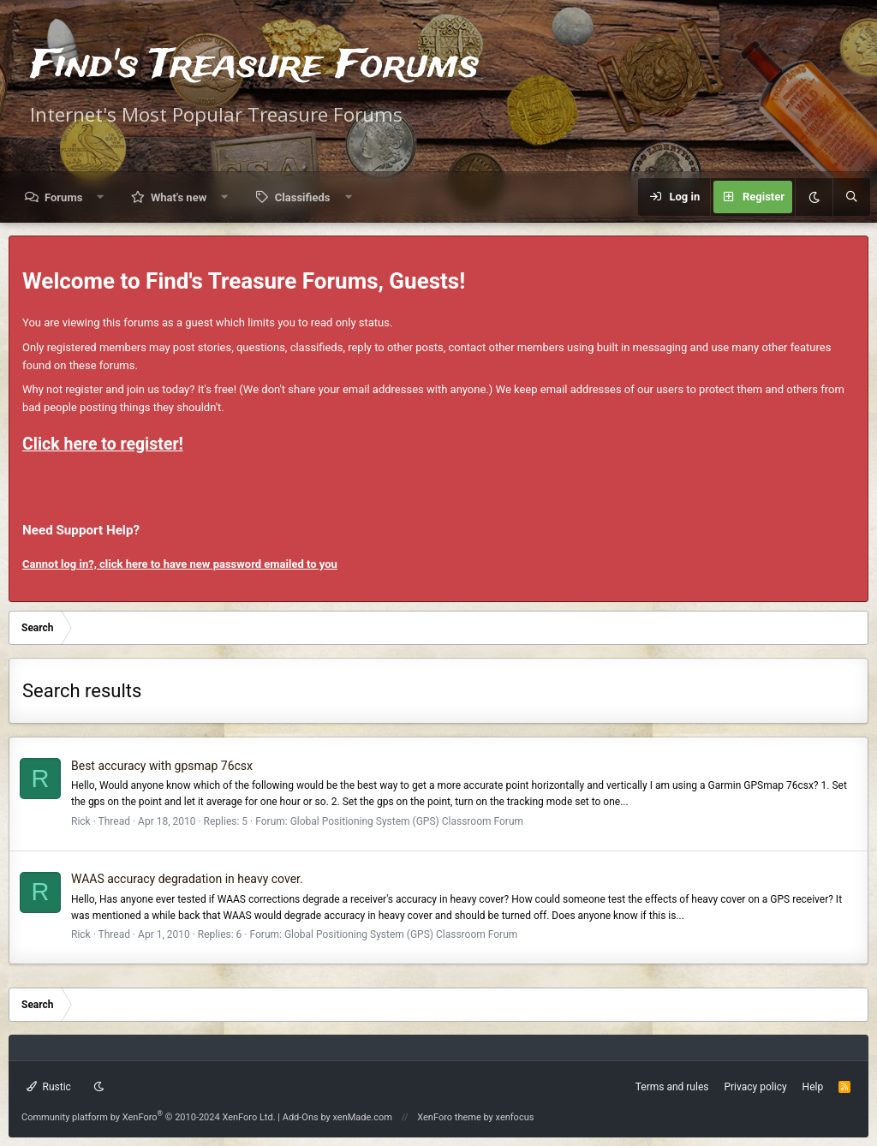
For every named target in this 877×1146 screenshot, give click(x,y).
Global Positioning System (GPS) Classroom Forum (406, 821)
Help (813, 1087)
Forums (63, 197)
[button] (100, 197)
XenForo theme (449, 1117)
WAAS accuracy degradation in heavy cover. (187, 879)
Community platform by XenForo (148, 1117)
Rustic (49, 1087)
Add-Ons (301, 1117)
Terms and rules (672, 1087)
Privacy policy (755, 1087)
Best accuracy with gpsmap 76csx (162, 766)
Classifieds (303, 197)
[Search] (851, 197)
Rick (81, 821)
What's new (178, 197)
